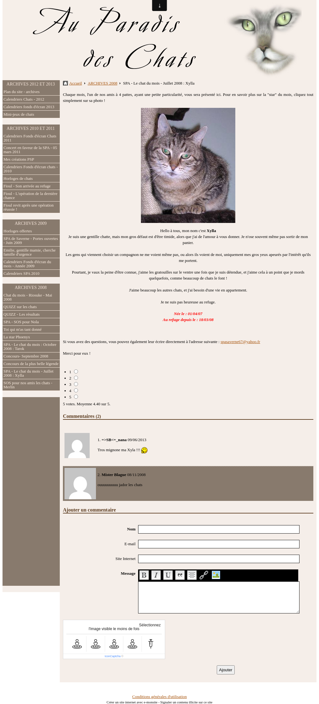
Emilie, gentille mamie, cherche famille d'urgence (29, 252)
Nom (131, 529)
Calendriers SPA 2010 (21, 273)
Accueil (75, 83)
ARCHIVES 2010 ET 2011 (31, 128)
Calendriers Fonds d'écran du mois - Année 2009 (27, 263)
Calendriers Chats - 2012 (23, 99)
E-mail (129, 543)
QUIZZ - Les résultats (21, 314)
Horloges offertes (17, 231)
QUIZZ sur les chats (20, 306)
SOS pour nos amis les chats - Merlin (27, 384)
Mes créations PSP (18, 159)
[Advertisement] (31, 491)
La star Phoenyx (16, 337)
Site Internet (125, 558)
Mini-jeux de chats (18, 114)
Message (128, 573)
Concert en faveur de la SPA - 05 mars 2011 (30, 149)
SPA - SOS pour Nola (21, 321)
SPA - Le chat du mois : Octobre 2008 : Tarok (29, 346)
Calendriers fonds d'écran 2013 (28, 106)
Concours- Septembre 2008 (25, 356)
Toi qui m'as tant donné (22, 329)
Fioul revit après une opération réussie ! (28, 207)
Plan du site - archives (21, 91)
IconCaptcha (113, 656)
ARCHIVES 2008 (31, 287)
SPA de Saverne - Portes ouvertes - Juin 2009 (30, 240)
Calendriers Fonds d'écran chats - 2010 (30, 168)
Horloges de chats (18, 178)
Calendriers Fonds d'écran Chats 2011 (29, 138)
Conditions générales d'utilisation (159, 696)
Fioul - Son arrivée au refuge (27, 186)
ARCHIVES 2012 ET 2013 (31, 84)
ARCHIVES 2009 (31, 223)
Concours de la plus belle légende (31, 363)
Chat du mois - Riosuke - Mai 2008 (27, 297)
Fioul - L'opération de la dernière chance (30, 195)
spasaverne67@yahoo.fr (240, 341)
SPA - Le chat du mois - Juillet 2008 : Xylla (28, 373)
